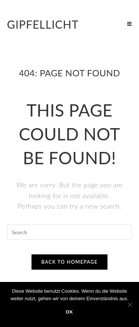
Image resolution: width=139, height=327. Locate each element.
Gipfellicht (43, 24)
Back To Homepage (69, 262)
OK (69, 312)
